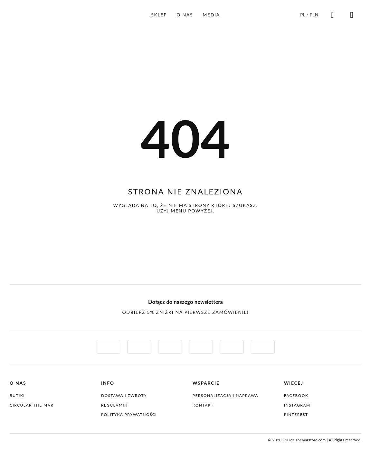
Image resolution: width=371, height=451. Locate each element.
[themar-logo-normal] (39, 439)
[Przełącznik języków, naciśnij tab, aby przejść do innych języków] (310, 15)
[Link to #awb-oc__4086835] (332, 15)
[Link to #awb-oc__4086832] (351, 15)
